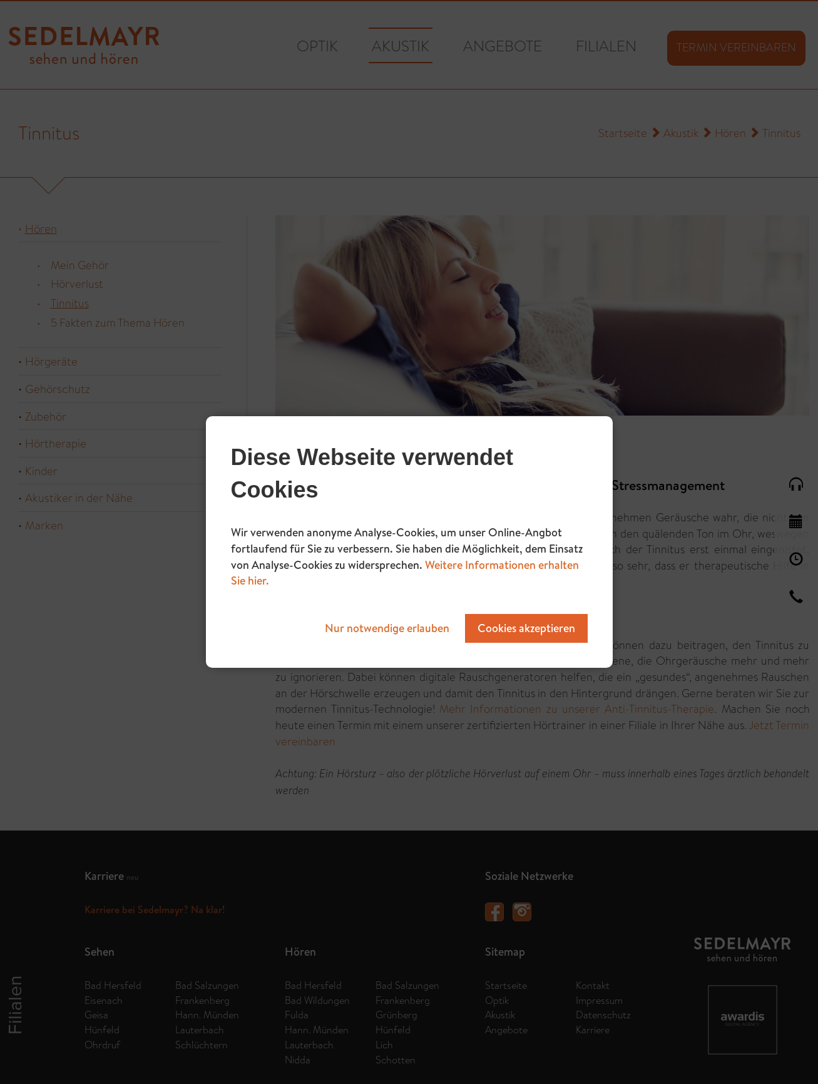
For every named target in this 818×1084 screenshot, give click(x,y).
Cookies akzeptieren (526, 628)
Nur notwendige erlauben (387, 628)
